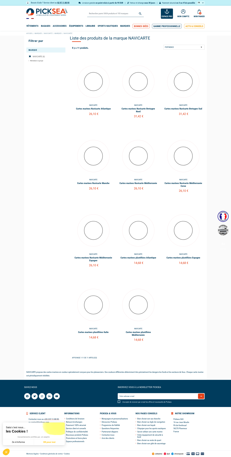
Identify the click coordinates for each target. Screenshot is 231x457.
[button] (141, 26)
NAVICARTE (39, 56)
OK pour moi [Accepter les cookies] (49, 442)
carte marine (198, 372)
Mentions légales (32, 454)
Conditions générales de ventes (51, 454)
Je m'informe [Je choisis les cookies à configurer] (18, 442)
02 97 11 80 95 (63, 2)
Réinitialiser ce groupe (36, 61)
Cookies (67, 454)
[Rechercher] (115, 13)
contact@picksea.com (40, 422)
